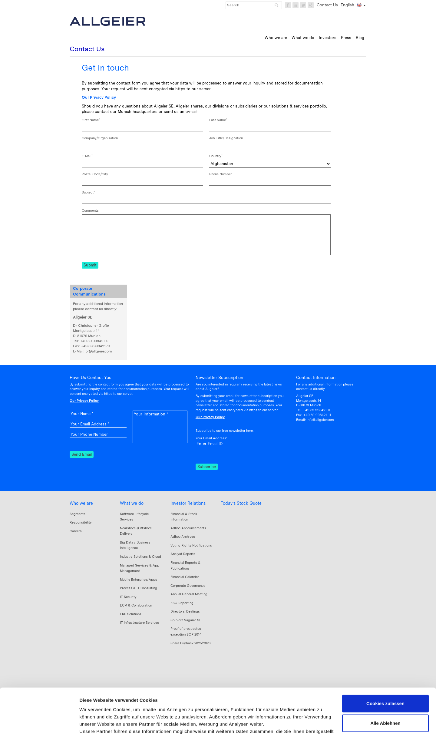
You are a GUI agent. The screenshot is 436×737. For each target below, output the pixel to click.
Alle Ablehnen (385, 678)
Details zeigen (94, 725)
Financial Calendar (184, 577)
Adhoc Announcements (188, 528)
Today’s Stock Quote (241, 503)
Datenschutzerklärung (133, 701)
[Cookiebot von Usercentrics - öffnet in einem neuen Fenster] (39, 725)
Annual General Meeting (188, 594)
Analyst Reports (182, 554)
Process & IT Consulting (138, 588)
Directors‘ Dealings (185, 611)
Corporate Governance (187, 585)
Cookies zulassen (385, 658)
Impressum (92, 701)
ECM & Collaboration (136, 605)
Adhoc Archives (182, 536)
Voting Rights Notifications (191, 545)
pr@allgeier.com (98, 351)
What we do (132, 503)
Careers (76, 531)
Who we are (81, 503)
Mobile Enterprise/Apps (138, 579)
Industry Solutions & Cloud (140, 556)
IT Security (128, 597)
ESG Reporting (181, 603)
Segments (77, 514)
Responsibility (81, 522)
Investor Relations (188, 503)
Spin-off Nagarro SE (185, 620)
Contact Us (327, 5)
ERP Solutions (130, 614)
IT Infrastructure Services (139, 622)
